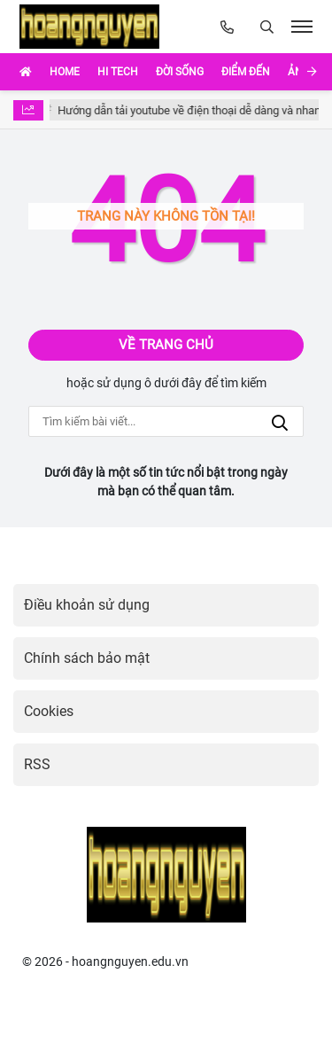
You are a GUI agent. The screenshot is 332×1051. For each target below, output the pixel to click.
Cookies (48, 711)
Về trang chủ (166, 345)
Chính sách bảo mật (87, 658)
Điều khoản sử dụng (87, 604)
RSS (37, 764)
